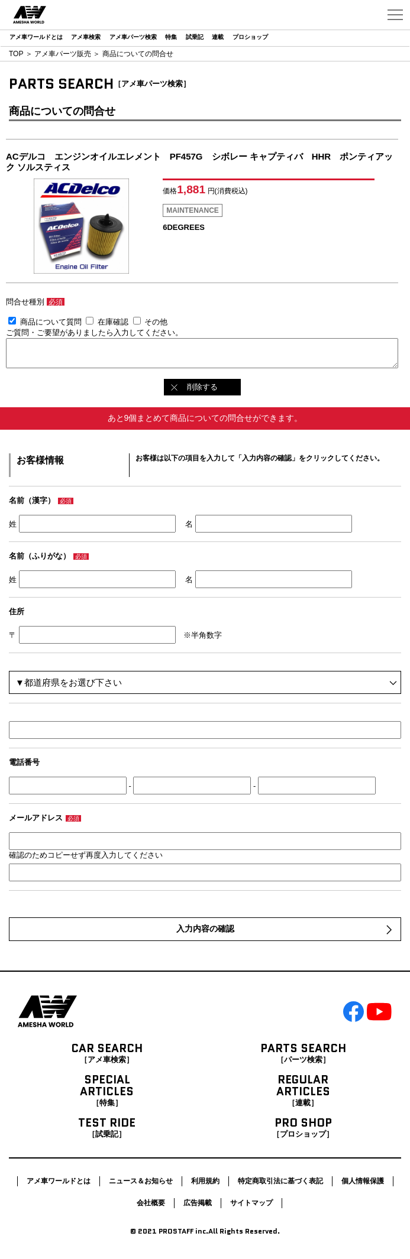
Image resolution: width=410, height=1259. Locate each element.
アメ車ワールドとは (36, 37)
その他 (155, 321)
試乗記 (195, 37)
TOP (16, 54)
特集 (171, 37)
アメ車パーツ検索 (133, 37)
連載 (218, 37)
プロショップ (250, 37)
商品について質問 (51, 321)
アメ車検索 (86, 37)
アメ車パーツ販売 (62, 54)
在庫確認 (113, 321)
